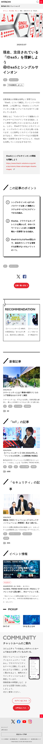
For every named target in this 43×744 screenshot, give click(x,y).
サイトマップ (4, 727)
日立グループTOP (21, 734)
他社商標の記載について (36, 739)
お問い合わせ (4, 729)
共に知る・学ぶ (13, 11)
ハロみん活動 (24, 466)
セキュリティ (13, 80)
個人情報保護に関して (14, 739)
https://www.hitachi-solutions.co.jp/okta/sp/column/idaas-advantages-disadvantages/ (21, 166)
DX (10, 466)
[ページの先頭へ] (41, 716)
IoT (5, 80)
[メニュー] (41, 2)
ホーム (5, 11)
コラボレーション (15, 533)
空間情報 (27, 406)
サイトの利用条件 (5, 739)
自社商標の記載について (25, 739)
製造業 (34, 466)
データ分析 (18, 406)
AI (5, 406)
